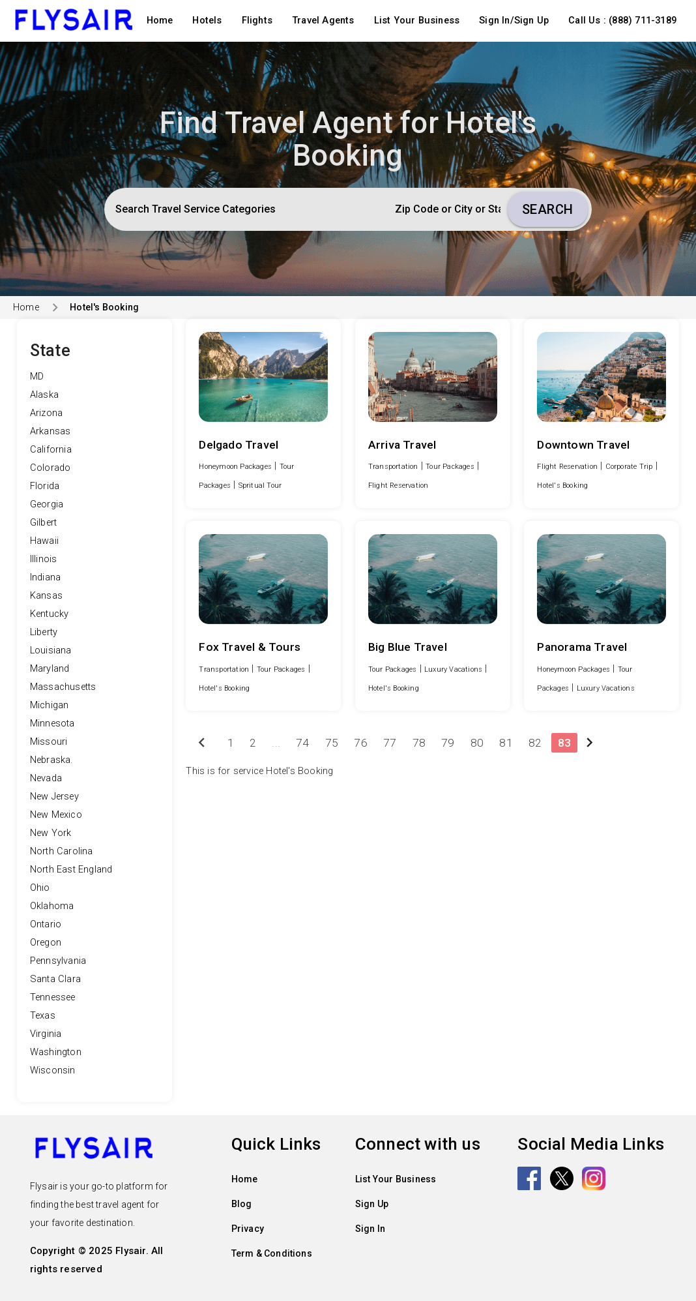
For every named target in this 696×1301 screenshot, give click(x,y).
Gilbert (43, 522)
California (51, 449)
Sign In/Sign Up (514, 20)
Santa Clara (55, 979)
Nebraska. (51, 760)
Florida (44, 486)
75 (331, 742)
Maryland (50, 668)
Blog (241, 1204)
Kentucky (49, 614)
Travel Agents (323, 20)
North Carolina (61, 851)
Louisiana (51, 650)
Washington (55, 1052)
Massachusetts (63, 687)
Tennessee (53, 997)
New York (51, 833)
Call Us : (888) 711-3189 (622, 20)
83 (564, 742)
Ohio (40, 887)
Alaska (44, 394)
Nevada (46, 778)
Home (160, 20)
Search (547, 209)
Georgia (46, 504)
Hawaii (44, 540)
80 (477, 742)
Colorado (50, 467)
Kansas (46, 595)
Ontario (45, 924)
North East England (71, 869)
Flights (257, 20)
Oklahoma (52, 906)
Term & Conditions (271, 1253)
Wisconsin (53, 1070)
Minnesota (52, 723)
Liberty (43, 632)
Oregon (45, 942)
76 (360, 742)
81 (505, 742)
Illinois (43, 559)
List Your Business (417, 20)
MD (37, 376)
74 (302, 742)
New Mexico (56, 814)
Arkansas (50, 431)
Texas (42, 1015)
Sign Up (371, 1204)
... (276, 742)
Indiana (45, 577)
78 (419, 742)
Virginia (46, 1033)
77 (389, 742)
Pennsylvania (58, 960)
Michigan (49, 705)
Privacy (247, 1228)
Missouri (49, 741)
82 (535, 742)
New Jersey (54, 796)
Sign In (370, 1228)
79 (447, 742)
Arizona (46, 413)
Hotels (207, 20)
